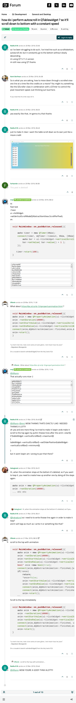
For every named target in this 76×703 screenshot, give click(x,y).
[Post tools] (72, 69)
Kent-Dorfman (15, 76)
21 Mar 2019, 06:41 (33, 513)
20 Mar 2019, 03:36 (33, 45)
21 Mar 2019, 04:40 (33, 419)
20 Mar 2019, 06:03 (33, 109)
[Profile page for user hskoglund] (5, 470)
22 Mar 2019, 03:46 (33, 666)
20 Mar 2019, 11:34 (46, 369)
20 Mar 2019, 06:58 (32, 183)
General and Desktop (20, 29)
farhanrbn (14, 183)
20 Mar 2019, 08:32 (46, 199)
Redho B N (14, 45)
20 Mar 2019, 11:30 (30, 302)
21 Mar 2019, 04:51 (33, 468)
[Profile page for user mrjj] (5, 201)
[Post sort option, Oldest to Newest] (5, 37)
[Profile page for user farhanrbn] (5, 185)
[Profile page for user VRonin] (5, 304)
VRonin (12, 302)
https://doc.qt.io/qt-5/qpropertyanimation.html (42, 306)
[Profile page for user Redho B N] (5, 47)
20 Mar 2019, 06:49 (33, 128)
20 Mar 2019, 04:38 (36, 76)
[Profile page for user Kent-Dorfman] (5, 78)
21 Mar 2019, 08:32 (30, 538)
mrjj (11, 199)
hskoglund (14, 468)
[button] (3, 699)
